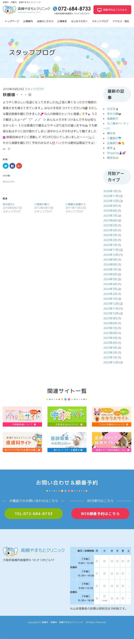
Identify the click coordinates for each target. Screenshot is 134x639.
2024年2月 (110, 294)
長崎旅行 (112, 119)
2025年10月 (111, 201)
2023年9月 (110, 318)
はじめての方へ (79, 21)
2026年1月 (110, 191)
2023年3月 (110, 348)
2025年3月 (110, 235)
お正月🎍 (113, 109)
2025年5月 (110, 225)
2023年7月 (110, 328)
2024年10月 (111, 255)
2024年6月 (110, 274)
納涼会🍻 (113, 158)
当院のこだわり (45, 21)
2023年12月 (111, 304)
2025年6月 (110, 220)
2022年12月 (111, 362)
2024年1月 (110, 299)
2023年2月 (110, 352)
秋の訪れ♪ (9, 204)
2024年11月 (111, 250)
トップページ (12, 21)
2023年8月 (110, 323)
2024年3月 (110, 289)
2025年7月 (110, 215)
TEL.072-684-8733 (34, 513)
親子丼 (111, 133)
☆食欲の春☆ (41, 204)
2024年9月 (110, 260)
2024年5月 (110, 279)
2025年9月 (110, 206)
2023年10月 (111, 313)
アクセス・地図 (121, 21)
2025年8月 (110, 211)
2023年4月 (110, 343)
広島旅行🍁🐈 (116, 143)
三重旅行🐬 (114, 138)
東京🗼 (111, 148)
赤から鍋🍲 (114, 114)
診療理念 (62, 21)
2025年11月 (111, 196)
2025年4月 (110, 230)
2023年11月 (111, 308)
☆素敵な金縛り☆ (75, 204)
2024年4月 (110, 284)
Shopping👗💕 (116, 153)
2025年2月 (110, 240)
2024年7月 (110, 269)
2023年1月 (110, 357)
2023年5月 (110, 338)
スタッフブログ (100, 21)
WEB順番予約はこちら (100, 513)
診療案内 (28, 21)
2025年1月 (110, 245)
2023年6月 (110, 333)
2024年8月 (110, 264)
